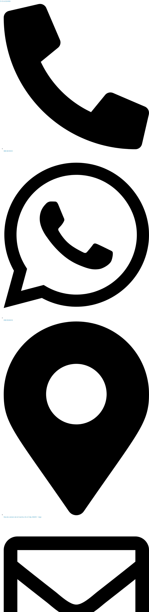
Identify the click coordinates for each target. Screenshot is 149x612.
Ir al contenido (5, 1)
